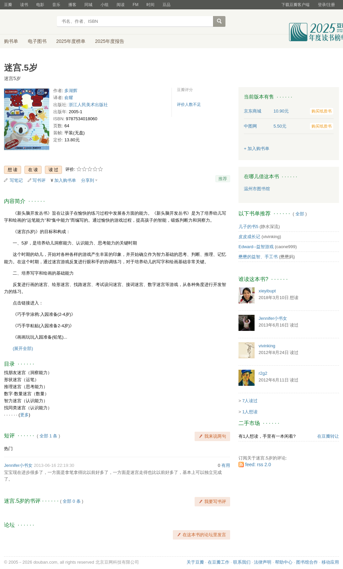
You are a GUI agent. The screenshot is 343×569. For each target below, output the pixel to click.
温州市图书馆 (257, 188)
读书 (24, 4)
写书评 (39, 180)
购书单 (11, 41)
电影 (40, 4)
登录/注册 (326, 4)
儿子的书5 (248, 226)
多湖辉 (70, 90)
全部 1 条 (48, 435)
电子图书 (37, 41)
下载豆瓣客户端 (295, 4)
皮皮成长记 (249, 236)
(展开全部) (23, 348)
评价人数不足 (189, 104)
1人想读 (250, 411)
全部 (299, 213)
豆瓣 (8, 4)
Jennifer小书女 (18, 465)
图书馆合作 (307, 562)
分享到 (87, 180)
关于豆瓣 (195, 562)
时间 (150, 4)
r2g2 (263, 373)
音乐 (56, 4)
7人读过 (250, 400)
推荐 (222, 178)
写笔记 (16, 180)
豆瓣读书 (28, 22)
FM (135, 4)
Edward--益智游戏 (256, 246)
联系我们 (242, 562)
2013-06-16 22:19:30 (54, 465)
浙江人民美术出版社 (88, 104)
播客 (72, 4)
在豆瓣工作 (218, 562)
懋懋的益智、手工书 (258, 256)
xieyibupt (267, 290)
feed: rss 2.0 (258, 464)
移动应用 (330, 562)
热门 (8, 448)
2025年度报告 (109, 41)
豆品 (166, 4)
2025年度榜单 (70, 41)
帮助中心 (283, 562)
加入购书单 (65, 180)
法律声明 (262, 562)
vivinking (267, 345)
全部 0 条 (71, 501)
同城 (88, 4)
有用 (225, 465)
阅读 (121, 4)
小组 (104, 4)
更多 (24, 414)
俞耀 (68, 97)
